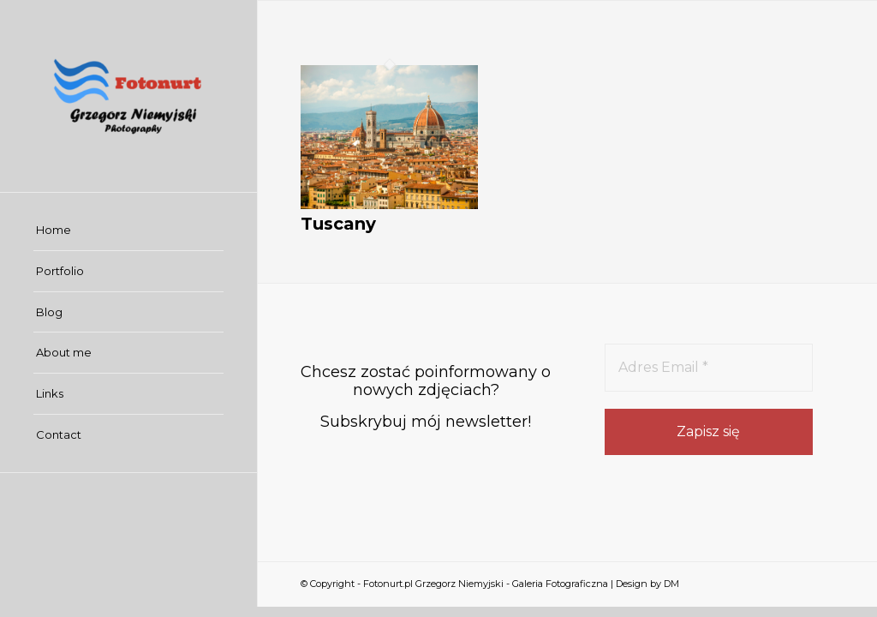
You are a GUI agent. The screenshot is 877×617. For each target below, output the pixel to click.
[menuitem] (128, 230)
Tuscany (338, 223)
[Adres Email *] (709, 368)
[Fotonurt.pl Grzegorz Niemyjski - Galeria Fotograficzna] (128, 96)
